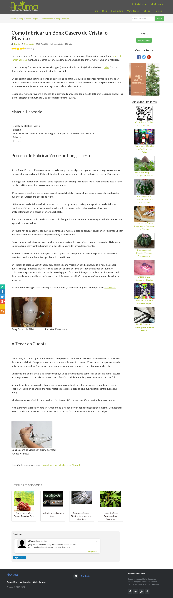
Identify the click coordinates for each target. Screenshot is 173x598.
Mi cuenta (157, 4)
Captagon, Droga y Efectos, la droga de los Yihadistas (81, 516)
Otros (160, 10)
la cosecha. (110, 287)
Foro (96, 10)
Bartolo (17, 44)
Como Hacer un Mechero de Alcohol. (61, 464)
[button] (12, 49)
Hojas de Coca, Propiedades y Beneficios (111, 516)
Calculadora (117, 10)
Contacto (85, 576)
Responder (92, 551)
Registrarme (139, 4)
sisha (106, 67)
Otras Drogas (29, 44)
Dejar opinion (19, 557)
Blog (104, 10)
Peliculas (147, 10)
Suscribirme (144, 40)
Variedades (133, 10)
